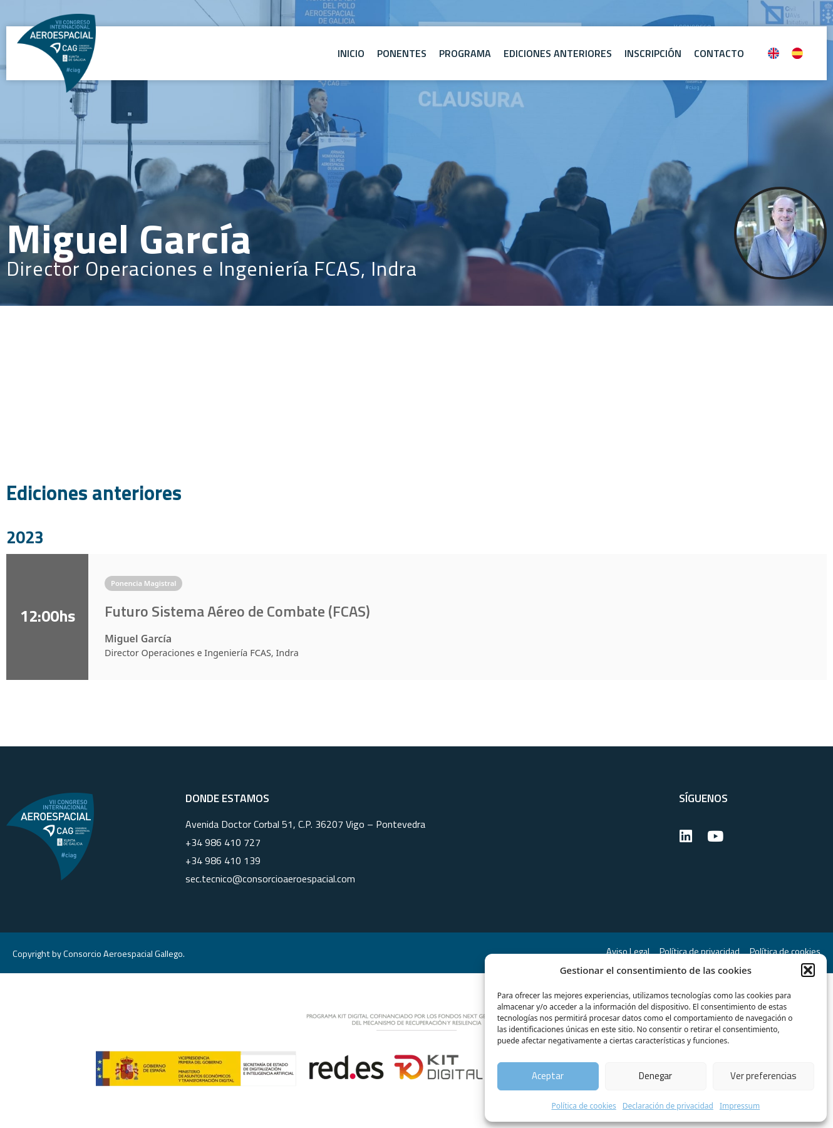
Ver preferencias (763, 1075)
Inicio (351, 53)
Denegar (655, 1075)
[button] (808, 970)
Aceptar (548, 1075)
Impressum (740, 1105)
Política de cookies (583, 1105)
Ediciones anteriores (558, 53)
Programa (465, 53)
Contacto (719, 53)
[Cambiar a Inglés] (773, 53)
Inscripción (652, 53)
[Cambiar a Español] (797, 53)
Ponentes (402, 53)
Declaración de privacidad (668, 1105)
